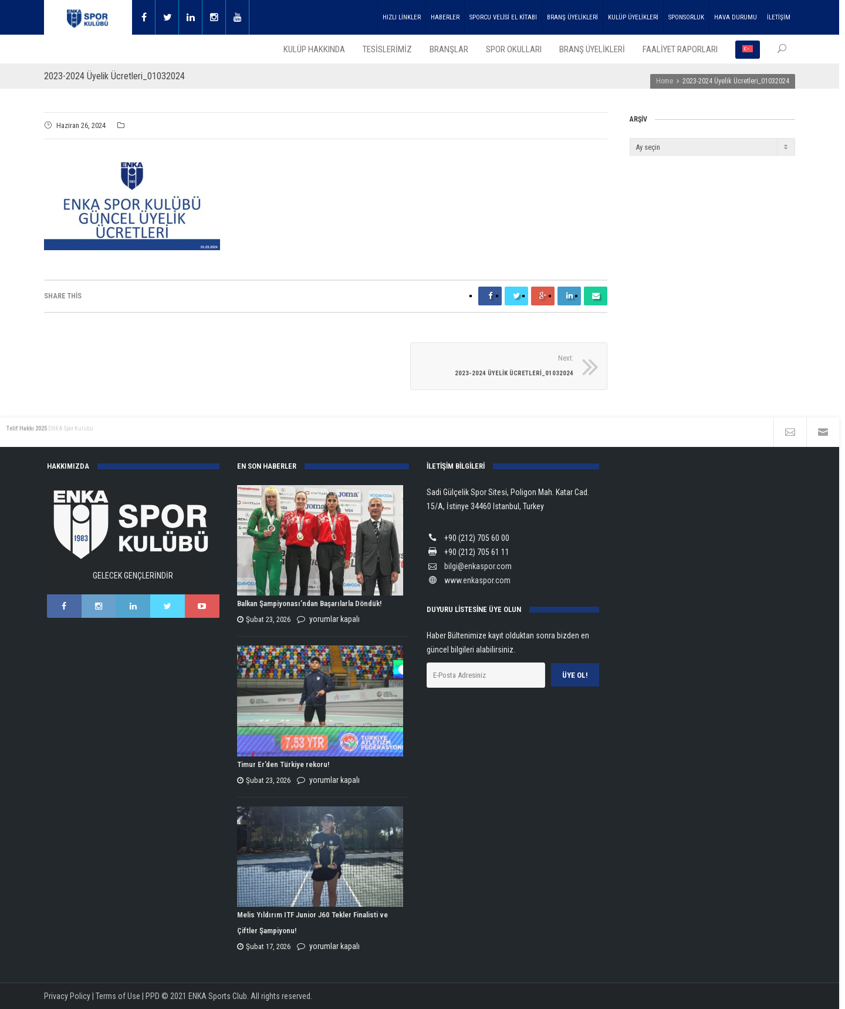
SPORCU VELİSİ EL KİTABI (503, 17)
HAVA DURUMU (735, 17)
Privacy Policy (67, 996)
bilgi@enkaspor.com (478, 566)
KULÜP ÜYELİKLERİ (633, 17)
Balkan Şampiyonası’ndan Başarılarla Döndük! (309, 604)
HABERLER (445, 17)
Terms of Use (118, 996)
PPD (153, 996)
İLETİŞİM (778, 17)
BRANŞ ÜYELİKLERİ (572, 17)
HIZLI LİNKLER (402, 17)
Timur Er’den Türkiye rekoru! (283, 765)
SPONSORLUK (686, 17)
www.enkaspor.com (477, 580)
